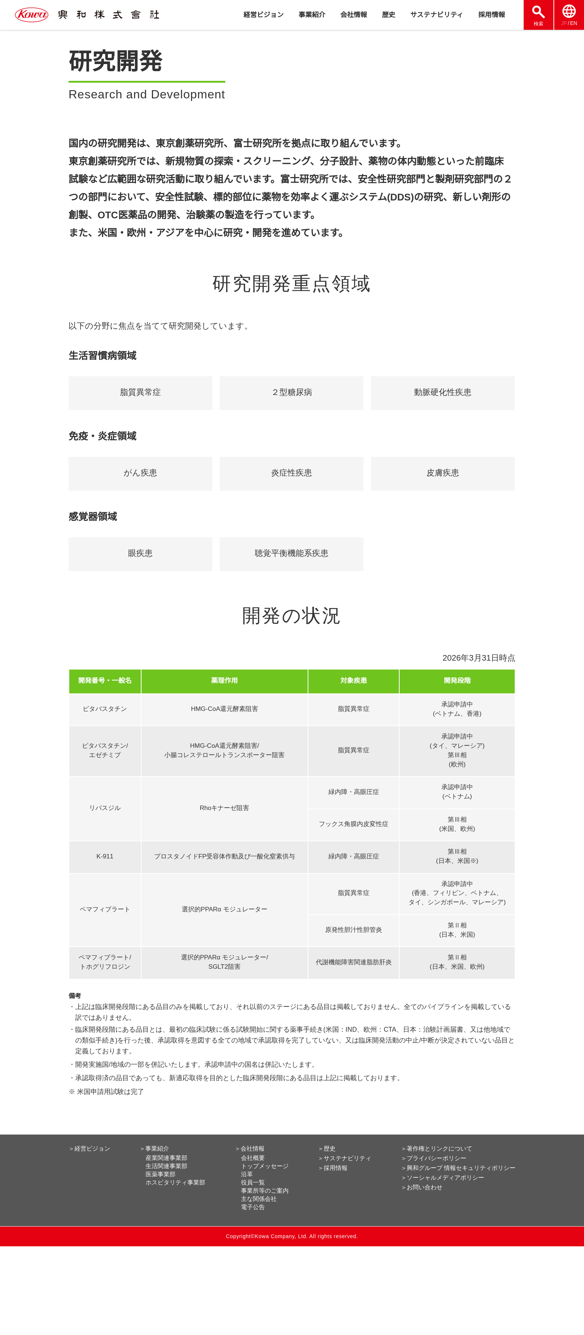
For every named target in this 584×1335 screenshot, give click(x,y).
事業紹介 (311, 15)
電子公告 (253, 1295)
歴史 (388, 15)
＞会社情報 (250, 1237)
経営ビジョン (263, 15)
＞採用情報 (334, 1257)
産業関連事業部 (167, 1246)
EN (573, 23)
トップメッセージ (265, 1254)
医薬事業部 (161, 1263)
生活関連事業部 (167, 1254)
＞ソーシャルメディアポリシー (443, 1266)
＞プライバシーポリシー (434, 1247)
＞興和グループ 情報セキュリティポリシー (458, 1257)
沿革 (247, 1263)
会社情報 (353, 15)
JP (564, 23)
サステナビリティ (436, 15)
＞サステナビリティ (345, 1247)
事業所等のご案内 (265, 1279)
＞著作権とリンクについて (437, 1237)
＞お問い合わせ (422, 1276)
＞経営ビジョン (89, 1237)
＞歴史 (328, 1237)
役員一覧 (253, 1271)
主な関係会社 (259, 1287)
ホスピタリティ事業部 (176, 1271)
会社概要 (253, 1246)
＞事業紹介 (155, 1237)
